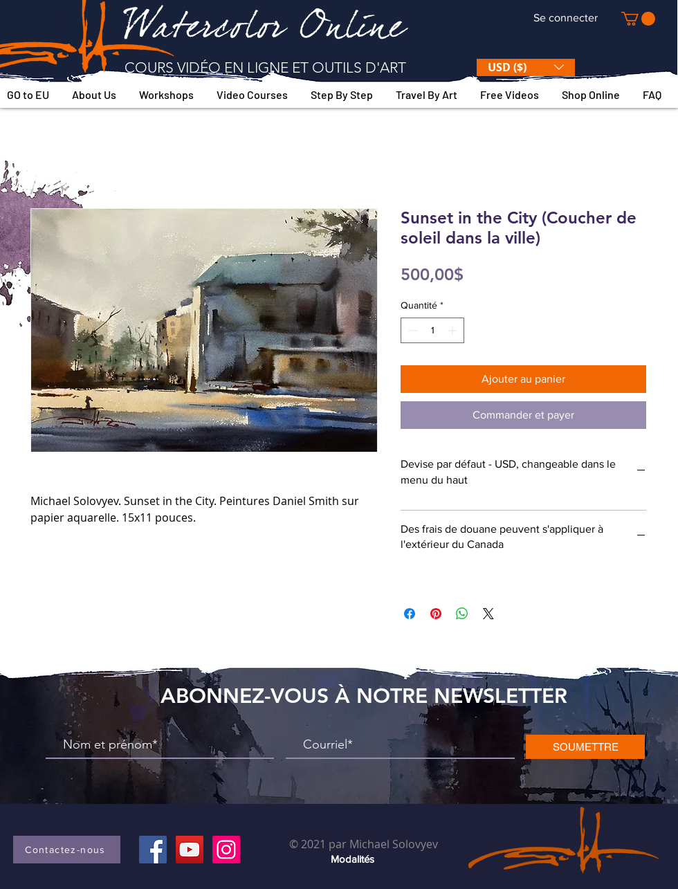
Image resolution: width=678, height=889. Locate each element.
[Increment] (453, 330)
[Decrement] (411, 330)
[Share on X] (488, 613)
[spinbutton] (432, 330)
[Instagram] (226, 849)
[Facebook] (153, 849)
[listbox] (526, 67)
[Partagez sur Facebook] (409, 613)
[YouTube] (189, 849)
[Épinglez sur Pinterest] (436, 613)
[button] (638, 19)
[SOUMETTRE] (585, 747)
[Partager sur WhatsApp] (462, 613)
